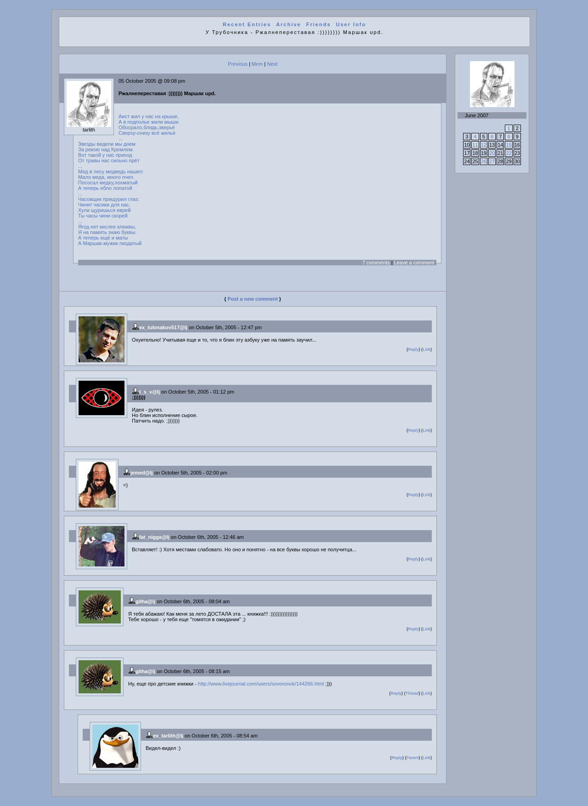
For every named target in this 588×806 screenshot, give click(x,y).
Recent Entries (247, 24)
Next (272, 64)
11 (475, 145)
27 (492, 161)
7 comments (376, 262)
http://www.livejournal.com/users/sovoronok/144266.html (261, 683)
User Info (351, 24)
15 (508, 145)
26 (483, 161)
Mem (257, 64)
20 (492, 153)
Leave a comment (414, 262)
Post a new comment (252, 299)
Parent (412, 757)
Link (426, 349)
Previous (238, 64)
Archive (288, 24)
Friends (318, 24)
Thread (411, 693)
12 (483, 145)
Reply (413, 349)
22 (508, 153)
